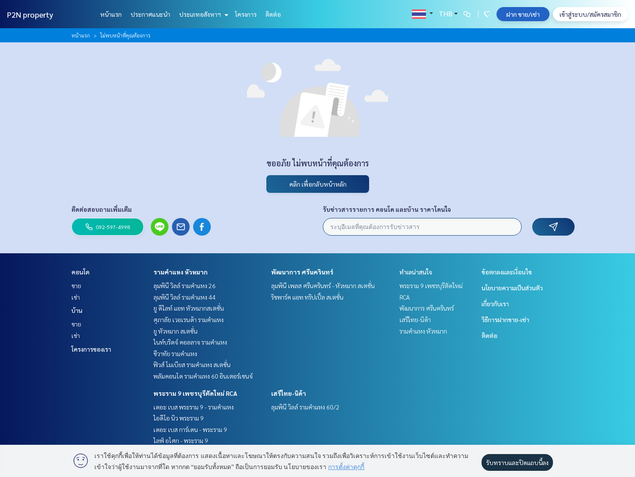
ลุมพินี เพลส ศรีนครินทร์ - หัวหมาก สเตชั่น (323, 285)
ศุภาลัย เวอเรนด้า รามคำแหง (188, 319)
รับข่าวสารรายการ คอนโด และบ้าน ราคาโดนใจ (387, 209)
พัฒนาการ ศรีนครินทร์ (302, 272)
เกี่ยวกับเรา (495, 304)
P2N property (30, 14)
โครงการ (246, 14)
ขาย (76, 285)
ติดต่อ (273, 14)
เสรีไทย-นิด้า (288, 393)
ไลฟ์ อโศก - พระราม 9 (180, 440)
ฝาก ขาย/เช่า (523, 14)
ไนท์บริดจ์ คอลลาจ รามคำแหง (190, 342)
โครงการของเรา (91, 349)
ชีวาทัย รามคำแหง (175, 353)
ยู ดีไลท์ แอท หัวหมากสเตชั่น (188, 308)
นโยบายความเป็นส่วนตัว (512, 288)
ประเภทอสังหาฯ (202, 14)
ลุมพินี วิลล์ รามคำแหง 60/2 (305, 407)
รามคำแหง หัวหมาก (180, 272)
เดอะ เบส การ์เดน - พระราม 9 (190, 429)
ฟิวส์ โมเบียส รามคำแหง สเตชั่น (192, 364)
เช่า (75, 297)
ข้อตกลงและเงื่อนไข (507, 272)
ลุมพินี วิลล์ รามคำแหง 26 (184, 285)
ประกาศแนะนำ (150, 14)
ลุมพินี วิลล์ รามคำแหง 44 (184, 297)
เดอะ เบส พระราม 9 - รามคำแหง (193, 407)
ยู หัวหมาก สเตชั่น (175, 331)
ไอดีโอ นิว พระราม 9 (178, 418)
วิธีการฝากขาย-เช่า (505, 319)
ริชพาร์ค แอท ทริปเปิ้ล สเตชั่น (307, 297)
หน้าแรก (111, 14)
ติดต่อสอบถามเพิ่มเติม (101, 209)
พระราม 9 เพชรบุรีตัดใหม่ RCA (195, 393)
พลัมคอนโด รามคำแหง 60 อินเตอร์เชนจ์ (203, 376)
